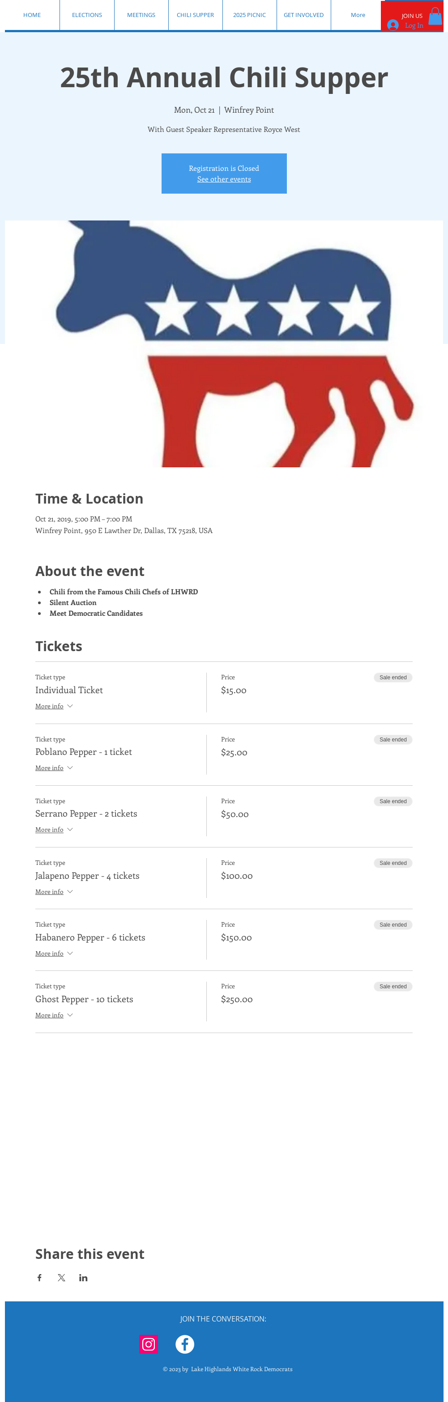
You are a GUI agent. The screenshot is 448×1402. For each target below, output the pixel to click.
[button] (435, 16)
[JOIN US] (412, 16)
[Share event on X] (61, 1277)
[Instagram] (148, 1344)
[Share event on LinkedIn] (83, 1277)
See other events (224, 178)
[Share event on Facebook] (39, 1277)
